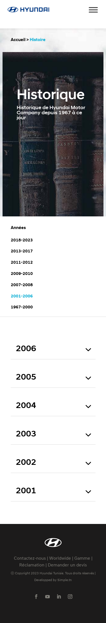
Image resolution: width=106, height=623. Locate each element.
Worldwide (60, 558)
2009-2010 (22, 274)
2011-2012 (22, 262)
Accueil (18, 40)
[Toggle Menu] (93, 9)
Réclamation (31, 565)
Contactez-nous (30, 558)
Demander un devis (67, 565)
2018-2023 (22, 240)
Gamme (82, 558)
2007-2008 (22, 285)
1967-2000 (22, 307)
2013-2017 (22, 251)
